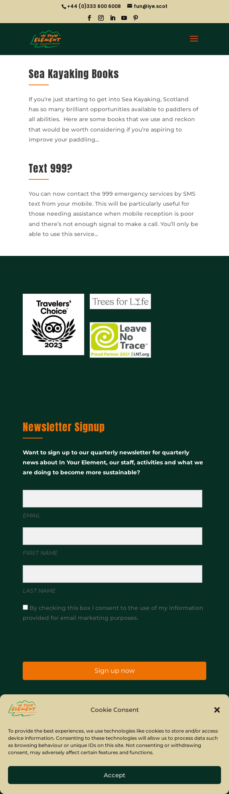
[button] (217, 710)
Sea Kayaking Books (74, 74)
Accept (114, 775)
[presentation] (72, 641)
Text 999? (51, 168)
